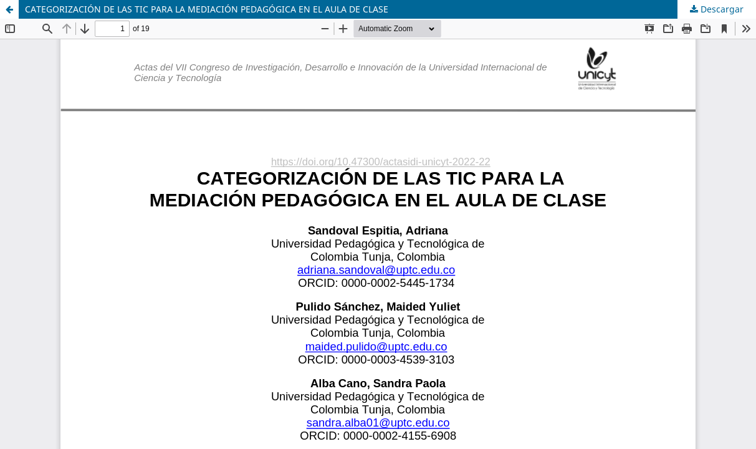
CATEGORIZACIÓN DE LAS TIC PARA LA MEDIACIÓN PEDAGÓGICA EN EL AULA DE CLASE (206, 9)
